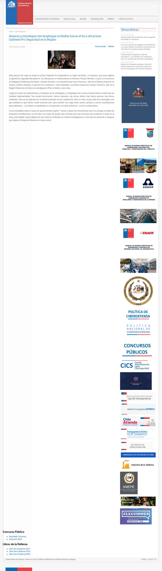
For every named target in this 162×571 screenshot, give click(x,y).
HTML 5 (144, 559)
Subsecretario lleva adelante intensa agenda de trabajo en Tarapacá (138, 38)
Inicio (11, 31)
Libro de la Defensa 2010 (19, 551)
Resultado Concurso (17, 536)
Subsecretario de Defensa (47, 19)
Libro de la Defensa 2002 (19, 554)
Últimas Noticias (130, 29)
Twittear (111, 46)
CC (155, 559)
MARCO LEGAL (70, 19)
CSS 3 (150, 559)
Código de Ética (125, 19)
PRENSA (111, 19)
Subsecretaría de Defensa (19, 13)
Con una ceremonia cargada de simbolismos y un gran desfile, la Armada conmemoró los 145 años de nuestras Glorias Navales (138, 47)
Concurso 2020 (15, 539)
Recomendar (100, 46)
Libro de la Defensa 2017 (19, 549)
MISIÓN (83, 19)
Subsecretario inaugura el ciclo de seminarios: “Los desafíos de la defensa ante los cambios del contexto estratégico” (137, 57)
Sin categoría (20, 31)
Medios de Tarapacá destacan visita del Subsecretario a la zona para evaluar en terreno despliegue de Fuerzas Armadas (136, 66)
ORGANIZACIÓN (96, 19)
